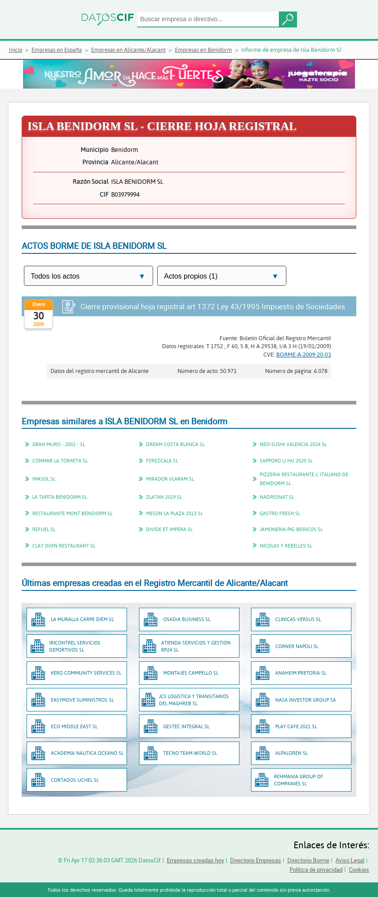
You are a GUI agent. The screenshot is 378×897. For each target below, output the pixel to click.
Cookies (359, 870)
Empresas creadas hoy (195, 860)
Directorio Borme (308, 860)
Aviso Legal (350, 860)
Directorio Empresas (255, 860)
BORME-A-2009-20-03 (303, 354)
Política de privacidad (316, 870)
